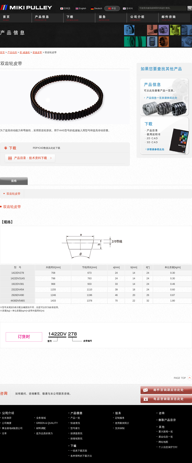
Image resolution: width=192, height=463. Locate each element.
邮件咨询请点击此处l (166, 390)
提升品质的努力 (44, 433)
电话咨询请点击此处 (166, 399)
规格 (14, 181)
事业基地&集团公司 (12, 428)
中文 (112, 8)
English (81, 8)
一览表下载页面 (78, 450)
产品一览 (75, 418)
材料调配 (41, 428)
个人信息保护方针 (168, 447)
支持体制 (120, 428)
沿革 (4, 433)
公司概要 (6, 423)
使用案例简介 (122, 423)
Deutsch (96, 8)
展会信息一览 (166, 436)
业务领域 (41, 418)
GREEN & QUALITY (47, 423)
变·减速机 (25, 52)
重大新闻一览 (166, 431)
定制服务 (120, 418)
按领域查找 (76, 438)
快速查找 (75, 423)
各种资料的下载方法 (81, 455)
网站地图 (163, 442)
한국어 (128, 8)
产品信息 (12, 52)
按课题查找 (76, 433)
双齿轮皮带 (13, 193)
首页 (2, 52)
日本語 (65, 8)
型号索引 (75, 428)
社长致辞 (6, 418)
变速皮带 (37, 52)
